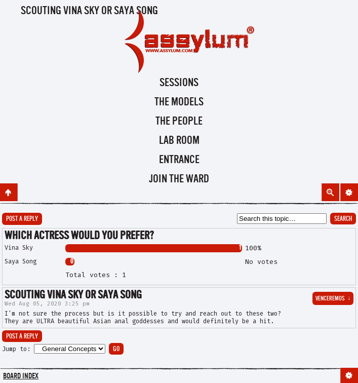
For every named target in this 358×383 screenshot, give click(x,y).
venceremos (332, 299)
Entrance (179, 160)
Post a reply (22, 219)
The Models (179, 102)
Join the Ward (179, 179)
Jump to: (16, 349)
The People (179, 121)
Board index (20, 376)
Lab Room (179, 140)
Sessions (179, 83)
